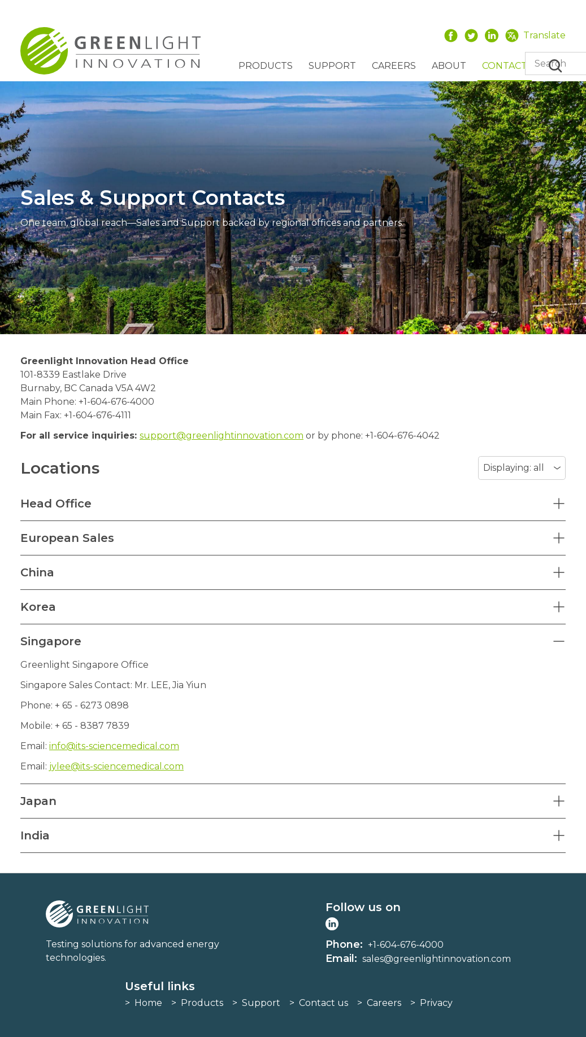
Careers (394, 65)
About (449, 65)
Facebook (451, 35)
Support (332, 65)
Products (265, 65)
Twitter (471, 35)
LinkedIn (491, 35)
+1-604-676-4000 (406, 944)
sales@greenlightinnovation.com (436, 958)
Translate (544, 35)
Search (555, 66)
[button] (293, 503)
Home (148, 1002)
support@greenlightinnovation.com (221, 435)
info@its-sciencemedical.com (114, 746)
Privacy (436, 1002)
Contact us (323, 1002)
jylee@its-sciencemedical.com (116, 766)
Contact (504, 65)
